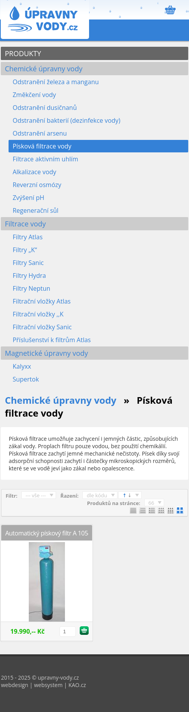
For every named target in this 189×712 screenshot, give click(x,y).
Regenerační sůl (35, 210)
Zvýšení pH (28, 197)
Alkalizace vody (34, 172)
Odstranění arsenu (39, 133)
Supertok (25, 379)
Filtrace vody (25, 223)
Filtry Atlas (27, 237)
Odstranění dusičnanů (44, 107)
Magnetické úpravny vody (46, 353)
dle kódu (97, 495)
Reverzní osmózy (36, 184)
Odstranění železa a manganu (55, 82)
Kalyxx (21, 366)
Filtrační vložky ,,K (37, 314)
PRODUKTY (23, 53)
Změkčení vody (34, 94)
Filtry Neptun (31, 288)
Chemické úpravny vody (43, 68)
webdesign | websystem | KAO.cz (43, 685)
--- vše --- (36, 495)
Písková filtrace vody (41, 146)
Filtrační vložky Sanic (42, 327)
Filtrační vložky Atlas (41, 301)
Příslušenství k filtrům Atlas (51, 340)
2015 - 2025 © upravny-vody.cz (40, 677)
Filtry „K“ (24, 250)
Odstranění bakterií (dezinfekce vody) (66, 120)
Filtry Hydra (29, 275)
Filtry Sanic (28, 262)
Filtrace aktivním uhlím (45, 159)
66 (151, 502)
